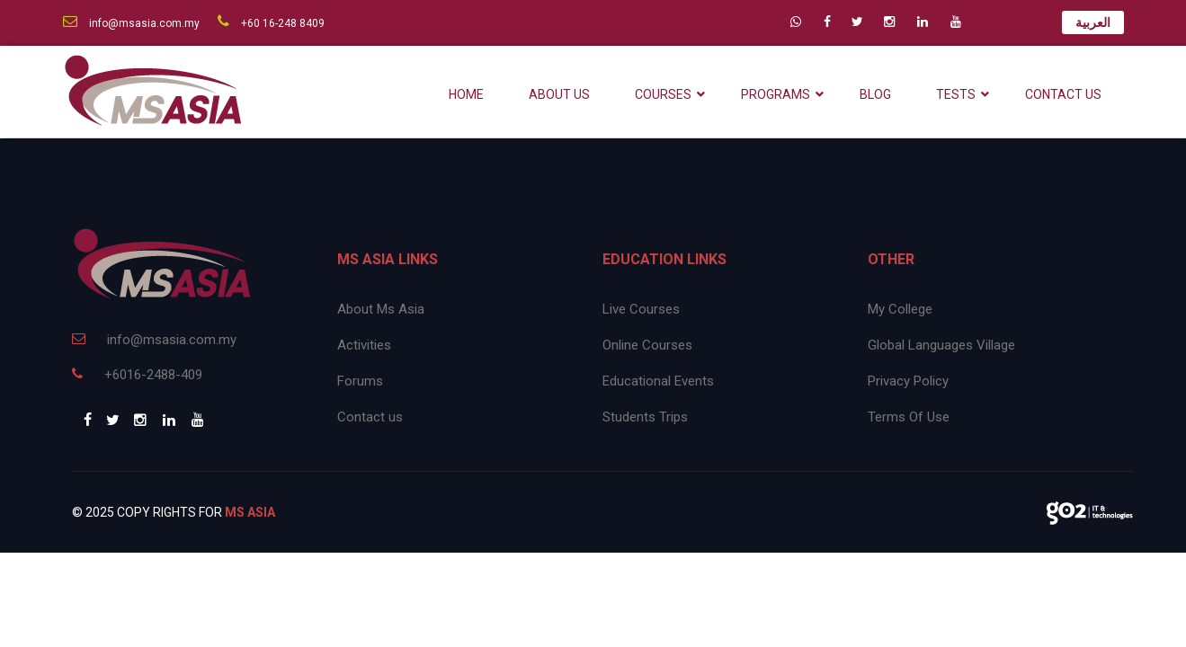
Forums (360, 381)
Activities (364, 345)
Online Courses (647, 345)
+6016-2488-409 (137, 375)
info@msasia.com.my (131, 23)
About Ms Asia (380, 309)
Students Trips (645, 417)
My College (900, 309)
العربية (1092, 22)
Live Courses (641, 309)
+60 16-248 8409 (271, 23)
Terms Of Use (909, 417)
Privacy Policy (908, 381)
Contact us (370, 417)
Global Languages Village (941, 345)
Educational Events (658, 381)
